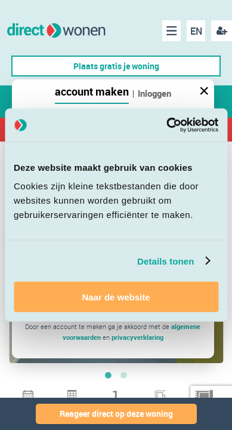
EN (196, 31)
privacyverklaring (137, 337)
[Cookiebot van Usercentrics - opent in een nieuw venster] (166, 125)
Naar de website (116, 297)
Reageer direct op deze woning (116, 413)
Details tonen (165, 261)
